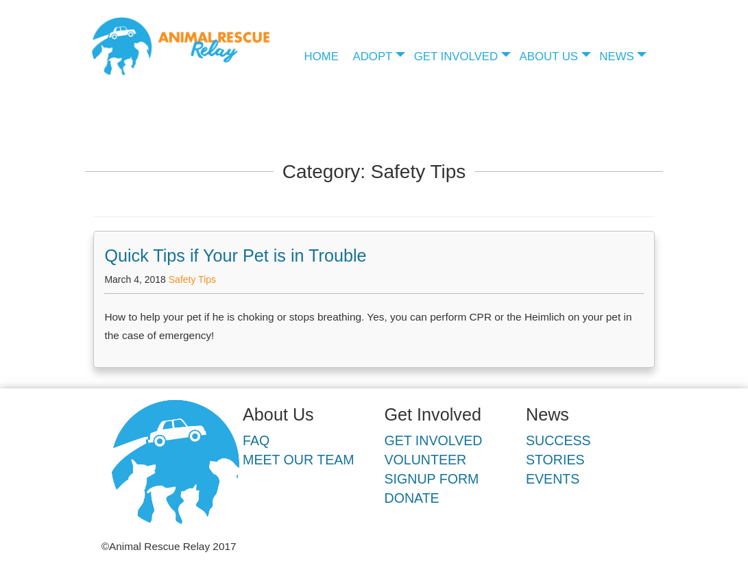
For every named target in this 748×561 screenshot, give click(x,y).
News (616, 56)
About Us (549, 56)
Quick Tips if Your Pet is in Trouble (235, 255)
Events (552, 478)
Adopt (373, 56)
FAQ (256, 440)
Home (321, 56)
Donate (412, 498)
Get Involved (456, 56)
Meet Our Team (298, 459)
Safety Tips (192, 279)
